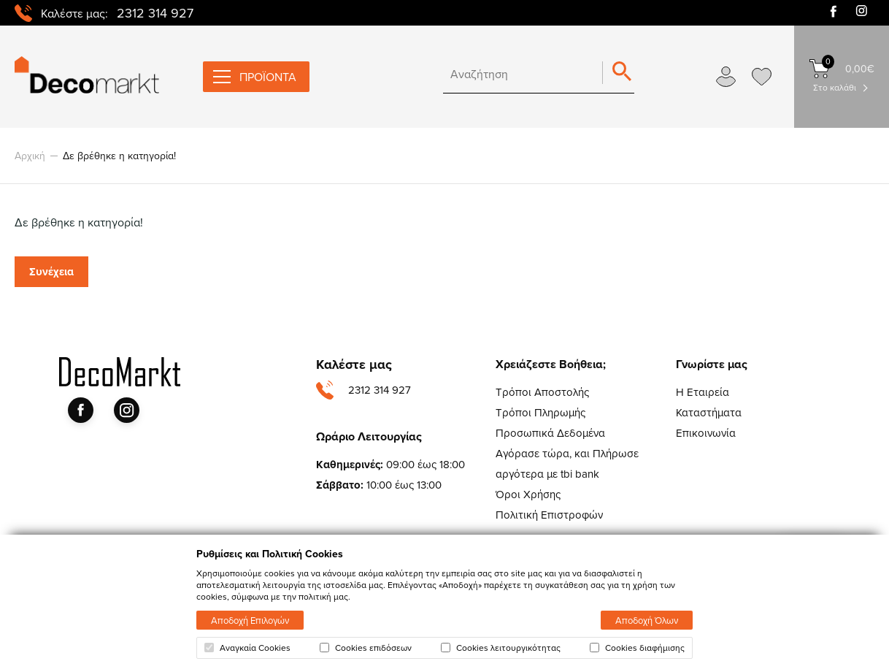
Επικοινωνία (706, 432)
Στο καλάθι (834, 87)
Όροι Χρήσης (528, 494)
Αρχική (30, 155)
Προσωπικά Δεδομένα (550, 432)
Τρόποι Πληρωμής (540, 412)
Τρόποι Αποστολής (542, 392)
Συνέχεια (51, 272)
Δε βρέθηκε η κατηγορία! (119, 155)
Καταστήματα (709, 412)
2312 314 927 (155, 13)
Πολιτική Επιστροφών (549, 514)
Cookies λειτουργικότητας (501, 648)
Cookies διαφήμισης (637, 648)
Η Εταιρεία (702, 392)
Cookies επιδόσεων (366, 648)
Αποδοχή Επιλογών (250, 620)
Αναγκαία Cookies (247, 648)
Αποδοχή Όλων (646, 620)
